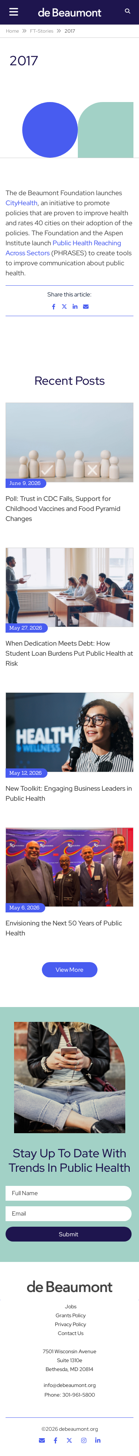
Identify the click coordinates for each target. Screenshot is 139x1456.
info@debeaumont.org (70, 1385)
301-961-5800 (78, 1394)
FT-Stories (41, 31)
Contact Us (70, 1333)
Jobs (70, 1306)
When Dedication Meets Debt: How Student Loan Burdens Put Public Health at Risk (69, 653)
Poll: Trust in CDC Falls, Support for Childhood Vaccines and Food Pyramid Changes (63, 508)
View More (69, 970)
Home (12, 31)
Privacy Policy (70, 1324)
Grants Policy (71, 1315)
